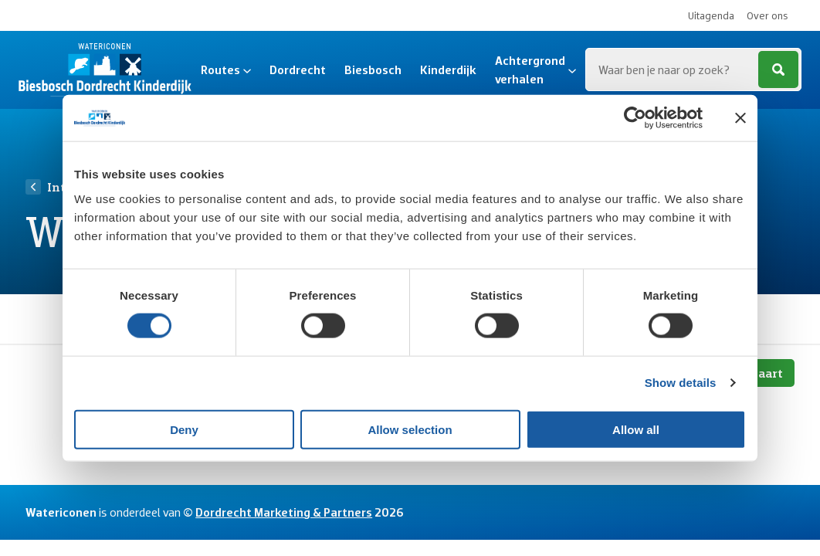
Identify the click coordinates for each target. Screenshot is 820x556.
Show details (681, 382)
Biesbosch (373, 69)
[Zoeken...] (693, 69)
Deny (184, 429)
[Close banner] (740, 118)
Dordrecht (297, 69)
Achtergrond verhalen (535, 69)
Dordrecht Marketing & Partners (283, 512)
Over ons (767, 15)
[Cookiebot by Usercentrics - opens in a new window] (635, 118)
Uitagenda (711, 15)
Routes (226, 69)
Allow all (635, 429)
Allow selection (410, 429)
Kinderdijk (448, 69)
